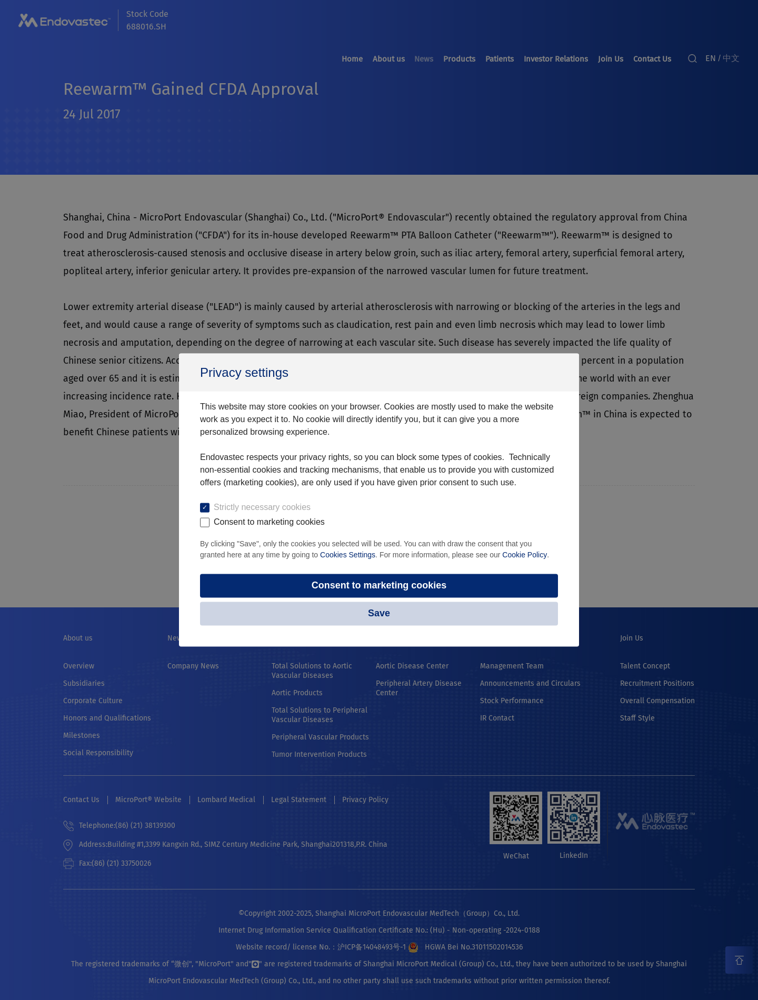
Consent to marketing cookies (378, 586)
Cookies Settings (347, 555)
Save (379, 613)
